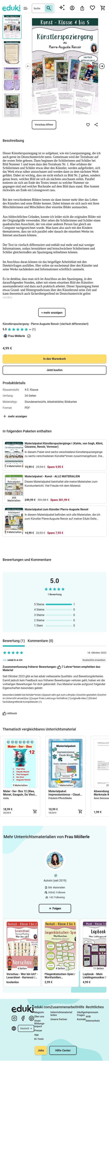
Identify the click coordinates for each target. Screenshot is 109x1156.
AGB (88, 1016)
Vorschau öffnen (44, 124)
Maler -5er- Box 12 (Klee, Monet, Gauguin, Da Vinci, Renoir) (19, 793)
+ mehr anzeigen (51, 312)
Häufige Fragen (81, 1013)
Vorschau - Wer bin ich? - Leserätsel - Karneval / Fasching (22, 975)
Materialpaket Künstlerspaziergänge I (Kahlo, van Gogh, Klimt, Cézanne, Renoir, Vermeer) (64, 445)
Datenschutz (93, 1020)
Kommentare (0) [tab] (40, 641)
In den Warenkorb (54, 358)
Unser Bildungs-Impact (39, 1023)
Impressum (92, 1012)
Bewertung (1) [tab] (14, 641)
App (36, 1034)
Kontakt (81, 1019)
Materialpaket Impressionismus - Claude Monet (64, 793)
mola (6, 798)
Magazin (39, 1012)
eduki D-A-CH (15, 660)
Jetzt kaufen (54, 370)
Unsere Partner (58, 1019)
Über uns (39, 1016)
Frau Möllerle (16, 336)
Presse (38, 1030)
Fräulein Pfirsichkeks (60, 798)
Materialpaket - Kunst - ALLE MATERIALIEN (52, 476)
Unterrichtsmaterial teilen (61, 1013)
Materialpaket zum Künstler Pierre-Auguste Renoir (57, 509)
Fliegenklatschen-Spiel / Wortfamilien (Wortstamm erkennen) (60, 975)
